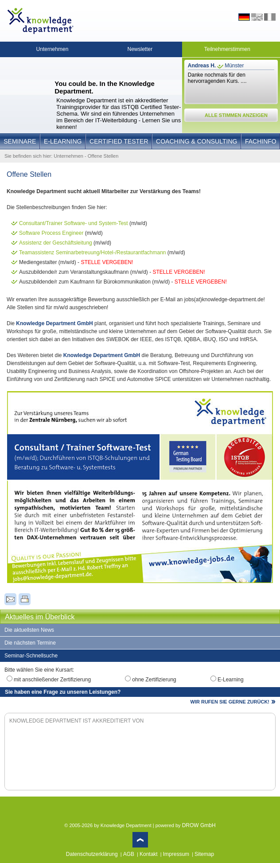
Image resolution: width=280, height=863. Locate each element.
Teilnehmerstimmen (227, 49)
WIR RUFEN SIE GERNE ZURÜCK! (230, 701)
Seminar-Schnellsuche (31, 656)
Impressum (176, 854)
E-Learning (63, 141)
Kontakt (149, 854)
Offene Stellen (103, 156)
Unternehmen (52, 49)
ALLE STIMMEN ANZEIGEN (236, 115)
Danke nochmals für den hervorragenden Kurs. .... (217, 78)
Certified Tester (118, 141)
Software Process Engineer (51, 233)
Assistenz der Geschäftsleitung (55, 243)
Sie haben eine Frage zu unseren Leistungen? (63, 692)
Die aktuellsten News (29, 630)
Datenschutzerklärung (92, 854)
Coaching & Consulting (196, 141)
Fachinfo (260, 141)
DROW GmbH (199, 825)
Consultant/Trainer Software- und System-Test (73, 223)
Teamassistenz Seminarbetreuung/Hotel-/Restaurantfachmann (92, 252)
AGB (128, 854)
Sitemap (204, 854)
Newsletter (140, 49)
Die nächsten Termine (30, 643)
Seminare (20, 141)
